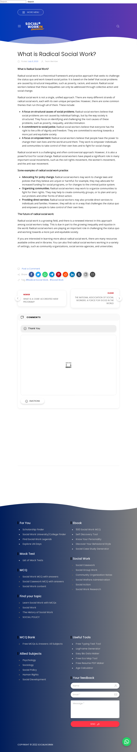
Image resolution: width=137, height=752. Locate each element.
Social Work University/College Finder (44, 534)
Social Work (29, 607)
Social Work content (34, 586)
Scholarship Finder (33, 529)
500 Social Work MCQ (88, 529)
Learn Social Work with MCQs (39, 602)
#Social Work (56, 279)
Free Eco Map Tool (86, 658)
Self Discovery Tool (87, 534)
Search (31, 2)
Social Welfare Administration (93, 579)
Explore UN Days (32, 544)
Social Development (34, 679)
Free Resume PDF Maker (90, 663)
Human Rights (31, 674)
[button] (31, 274)
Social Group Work (86, 570)
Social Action (83, 584)
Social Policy (30, 670)
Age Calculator (84, 668)
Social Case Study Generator (92, 548)
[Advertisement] (68, 440)
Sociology (28, 665)
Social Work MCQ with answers (40, 576)
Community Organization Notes (94, 575)
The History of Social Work (38, 612)
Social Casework (85, 565)
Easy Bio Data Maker (87, 653)
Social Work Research (88, 589)
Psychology (29, 660)
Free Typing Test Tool (88, 643)
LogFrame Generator (88, 648)
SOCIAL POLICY (31, 617)
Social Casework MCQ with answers (43, 581)
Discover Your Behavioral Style (93, 544)
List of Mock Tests (33, 560)
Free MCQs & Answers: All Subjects (43, 643)
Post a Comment (30, 268)
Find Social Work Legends (37, 539)
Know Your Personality (88, 539)
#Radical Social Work (37, 279)
